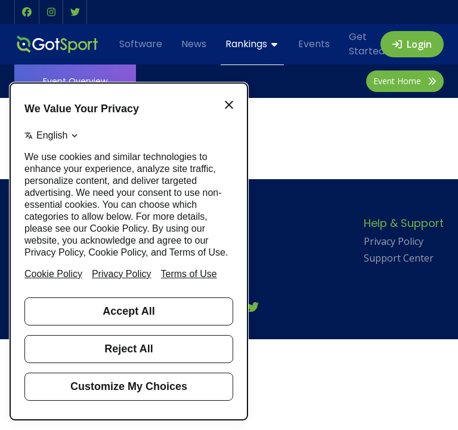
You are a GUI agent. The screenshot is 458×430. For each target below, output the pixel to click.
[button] (27, 12)
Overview (75, 81)
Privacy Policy (393, 241)
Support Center (399, 258)
